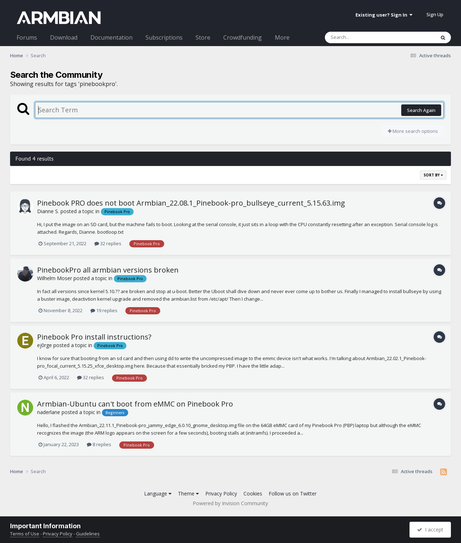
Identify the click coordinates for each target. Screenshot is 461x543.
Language (157, 493)
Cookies (252, 493)
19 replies (103, 310)
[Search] (361, 37)
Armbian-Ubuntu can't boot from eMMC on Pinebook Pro (135, 404)
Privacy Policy (221, 493)
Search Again (421, 110)
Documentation (111, 37)
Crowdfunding (242, 37)
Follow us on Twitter (293, 493)
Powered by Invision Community (230, 503)
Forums (27, 37)
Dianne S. (48, 211)
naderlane (48, 412)
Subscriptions (164, 37)
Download (63, 37)
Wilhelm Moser (54, 278)
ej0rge (44, 345)
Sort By (433, 175)
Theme (188, 493)
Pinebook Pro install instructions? (94, 337)
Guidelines (88, 533)
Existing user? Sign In (383, 15)
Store (203, 37)
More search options (413, 131)
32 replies (107, 243)
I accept (430, 529)
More (282, 37)
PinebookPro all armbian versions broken (108, 270)
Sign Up (434, 14)
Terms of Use (24, 533)
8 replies (99, 444)
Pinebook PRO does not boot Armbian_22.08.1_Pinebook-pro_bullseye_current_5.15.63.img (191, 203)
